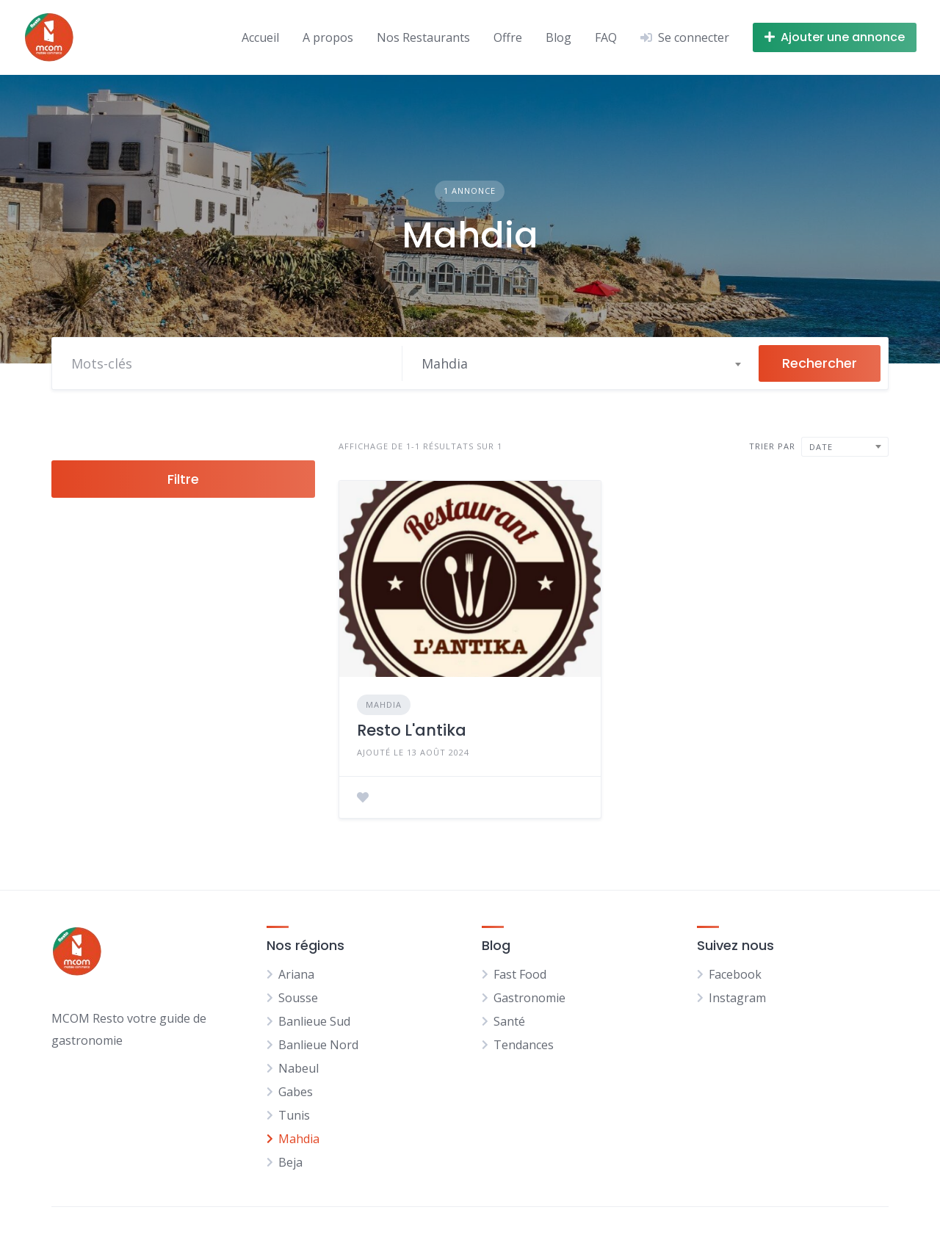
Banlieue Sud (314, 1021)
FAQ (606, 37)
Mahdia (384, 704)
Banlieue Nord (318, 1045)
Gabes (295, 1092)
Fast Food (520, 974)
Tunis (294, 1115)
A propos (328, 37)
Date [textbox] (821, 446)
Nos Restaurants (423, 37)
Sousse (298, 998)
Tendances (524, 1045)
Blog (558, 37)
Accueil (260, 37)
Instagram (737, 998)
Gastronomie (529, 998)
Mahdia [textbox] (445, 363)
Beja (290, 1162)
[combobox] (581, 363)
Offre (508, 37)
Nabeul (298, 1068)
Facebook (735, 974)
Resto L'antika (411, 730)
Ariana (296, 974)
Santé (509, 1021)
